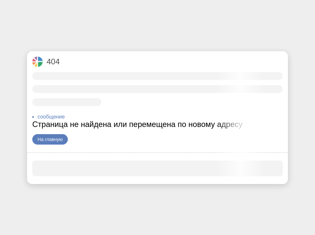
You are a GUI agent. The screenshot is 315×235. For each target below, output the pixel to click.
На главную (50, 139)
